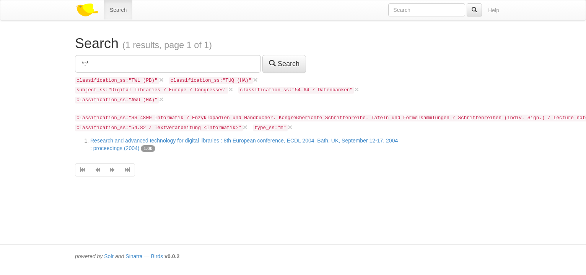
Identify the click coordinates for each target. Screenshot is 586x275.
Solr (109, 256)
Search (118, 10)
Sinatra (133, 256)
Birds (157, 256)
